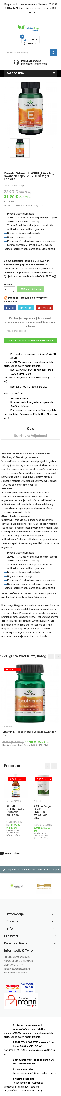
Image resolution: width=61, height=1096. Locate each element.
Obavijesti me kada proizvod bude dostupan (31, 340)
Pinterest (46, 308)
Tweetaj (27, 308)
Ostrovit (38, 801)
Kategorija (15, 73)
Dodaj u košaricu (30, 289)
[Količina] (8, 289)
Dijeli (11, 308)
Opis (30, 429)
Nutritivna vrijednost (30, 436)
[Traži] (30, 52)
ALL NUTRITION (14, 801)
